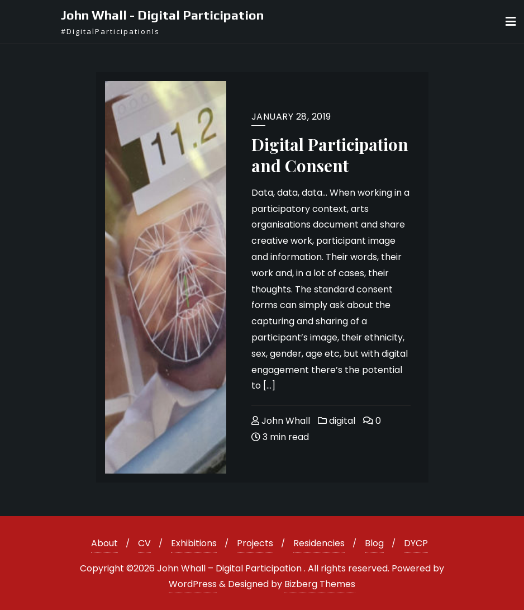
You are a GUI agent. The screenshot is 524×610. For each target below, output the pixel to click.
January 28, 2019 (291, 116)
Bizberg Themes (319, 584)
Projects (255, 543)
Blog (374, 543)
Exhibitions (194, 543)
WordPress (193, 584)
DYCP (416, 543)
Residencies (319, 543)
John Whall (280, 420)
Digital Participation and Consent (329, 155)
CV (144, 543)
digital (336, 420)
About (104, 543)
